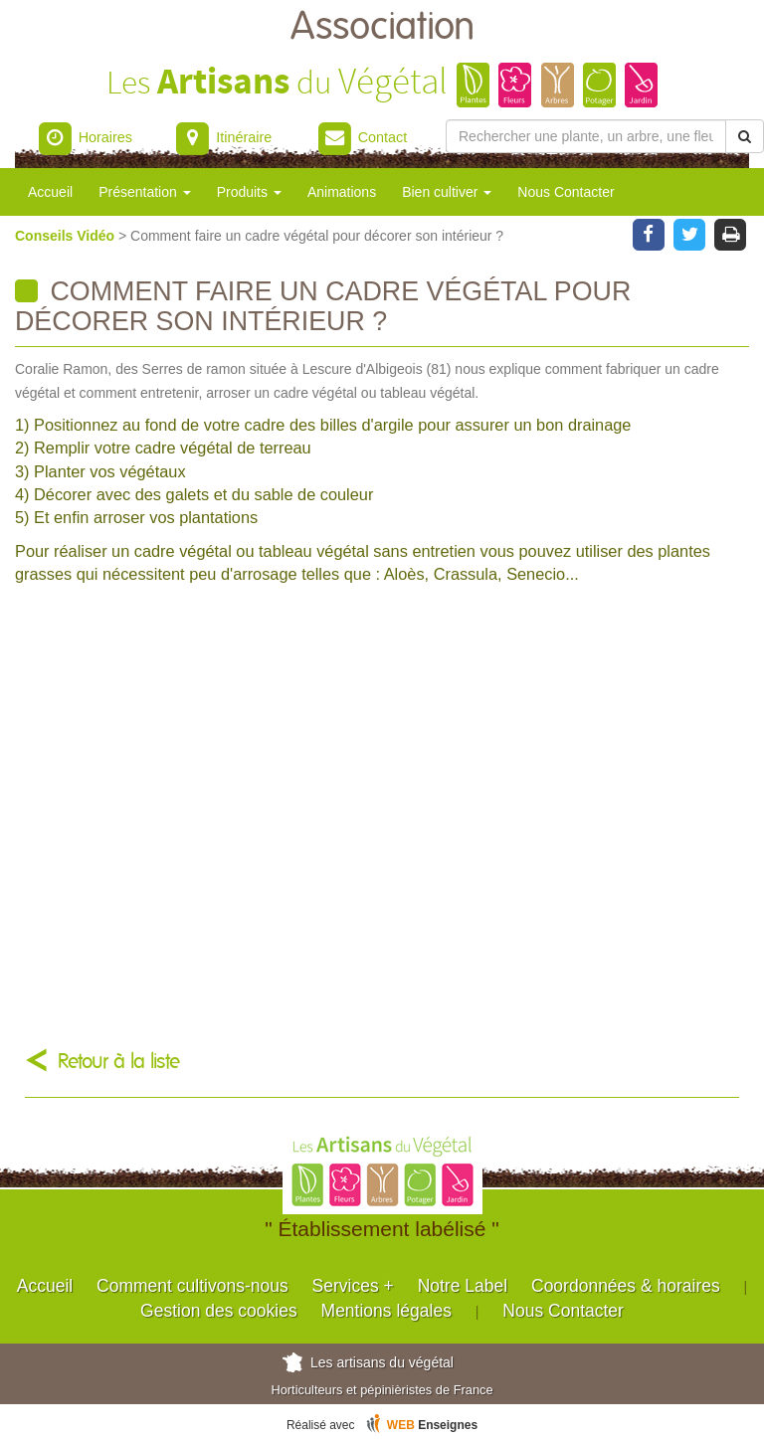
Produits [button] (249, 192)
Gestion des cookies (218, 1311)
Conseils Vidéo (66, 236)
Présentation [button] (144, 192)
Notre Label (462, 1286)
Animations (341, 192)
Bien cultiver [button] (446, 192)
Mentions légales (386, 1311)
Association (382, 27)
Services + (353, 1286)
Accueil (50, 192)
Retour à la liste (119, 1061)
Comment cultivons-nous (192, 1286)
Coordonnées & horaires (625, 1286)
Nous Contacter (565, 192)
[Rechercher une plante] (586, 136)
